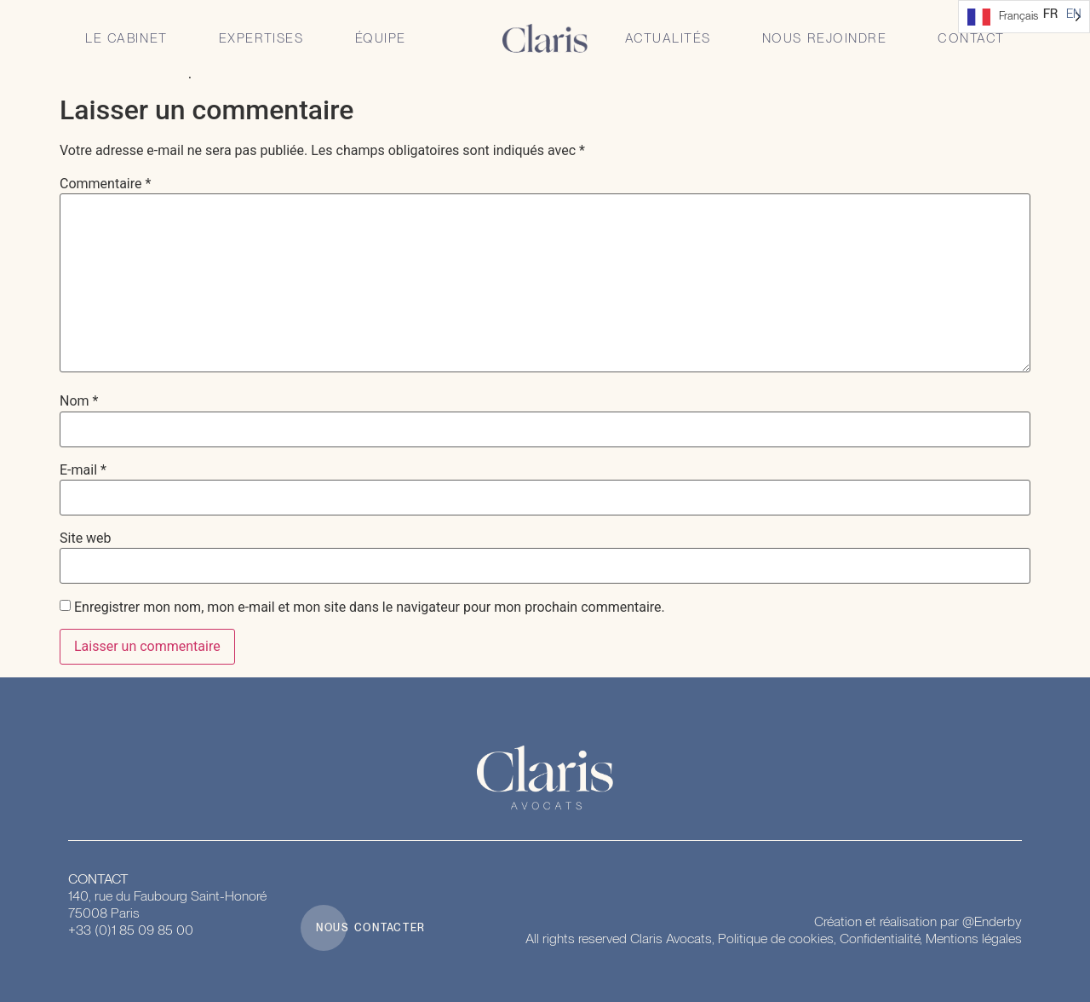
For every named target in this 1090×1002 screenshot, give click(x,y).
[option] (1074, 14)
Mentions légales (974, 938)
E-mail (83, 470)
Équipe (380, 38)
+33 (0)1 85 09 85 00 (130, 930)
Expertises (261, 38)
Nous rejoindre (824, 38)
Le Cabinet (126, 38)
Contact (971, 38)
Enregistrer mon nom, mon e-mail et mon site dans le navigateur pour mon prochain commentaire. (369, 607)
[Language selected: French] (1024, 16)
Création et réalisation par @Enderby (918, 921)
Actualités (668, 38)
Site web (86, 538)
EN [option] (1073, 13)
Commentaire (105, 184)
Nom (79, 401)
